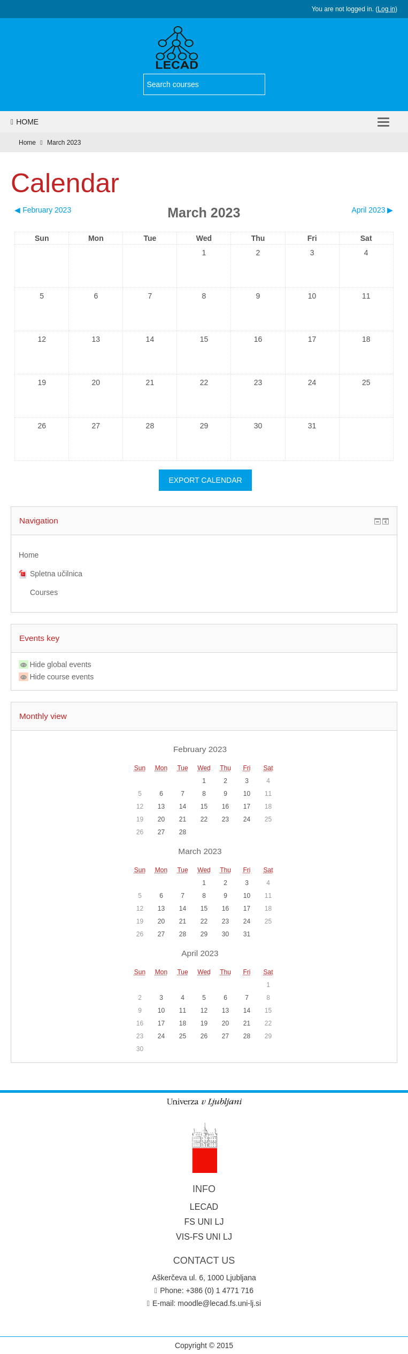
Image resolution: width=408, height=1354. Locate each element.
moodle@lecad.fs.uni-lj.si (219, 1303)
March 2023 (64, 142)
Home (25, 122)
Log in (386, 9)
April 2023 (199, 953)
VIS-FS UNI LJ (204, 1236)
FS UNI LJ (204, 1221)
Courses (44, 592)
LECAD (204, 1206)
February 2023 (200, 749)
